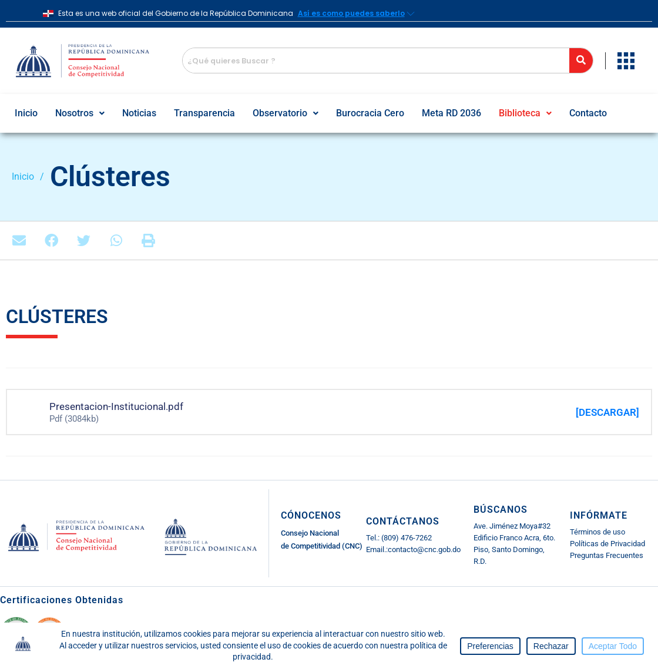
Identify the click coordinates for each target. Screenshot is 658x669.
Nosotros (80, 113)
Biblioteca (525, 113)
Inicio (26, 113)
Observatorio (285, 113)
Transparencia (204, 113)
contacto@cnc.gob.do (424, 549)
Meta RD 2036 (451, 113)
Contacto (588, 113)
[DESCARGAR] (607, 412)
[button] (79, 113)
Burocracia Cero (370, 113)
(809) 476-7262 (406, 537)
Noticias (139, 113)
